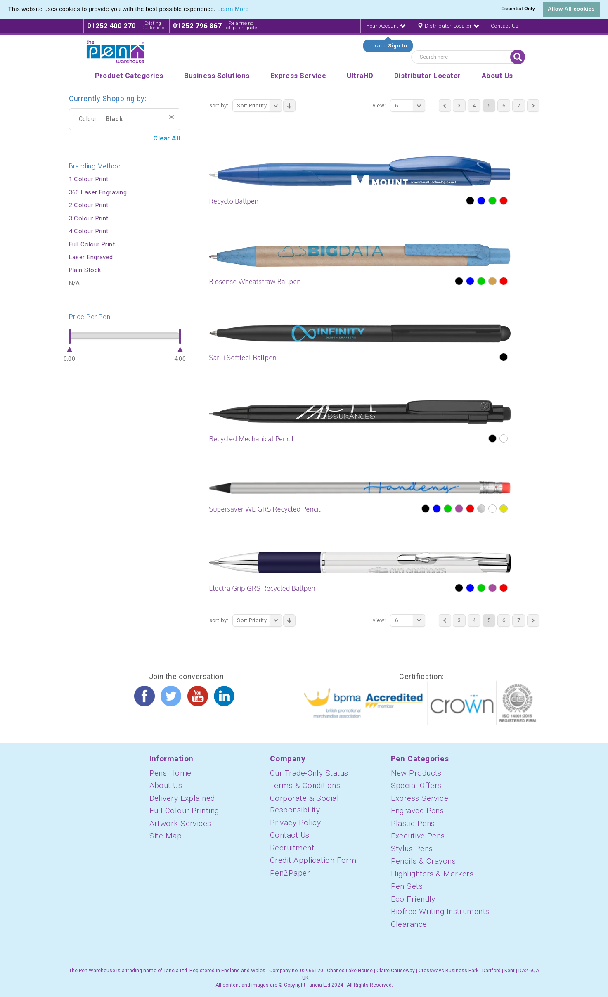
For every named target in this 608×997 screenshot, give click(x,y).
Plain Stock (85, 270)
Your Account (386, 26)
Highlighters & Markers (432, 874)
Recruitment (292, 848)
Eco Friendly (413, 899)
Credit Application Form (313, 860)
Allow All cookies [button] (571, 9)
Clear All (166, 138)
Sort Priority (259, 105)
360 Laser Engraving (98, 192)
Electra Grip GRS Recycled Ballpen (262, 588)
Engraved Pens (417, 810)
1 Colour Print (89, 179)
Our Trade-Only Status (309, 773)
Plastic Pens (413, 823)
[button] (252, 10)
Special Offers (416, 785)
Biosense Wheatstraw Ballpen (255, 281)
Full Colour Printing (184, 810)
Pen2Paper (290, 873)
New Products (416, 773)
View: (379, 105)
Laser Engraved (91, 257)
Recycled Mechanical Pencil (251, 439)
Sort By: (219, 105)
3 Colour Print (89, 218)
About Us (165, 785)
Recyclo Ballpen (234, 201)
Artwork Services (180, 823)
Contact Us (505, 26)
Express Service (420, 798)
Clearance (409, 924)
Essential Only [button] (518, 8)
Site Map (165, 836)
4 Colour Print (89, 231)
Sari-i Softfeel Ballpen (243, 357)
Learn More (233, 9)
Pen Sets (407, 886)
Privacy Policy (295, 822)
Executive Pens (418, 836)
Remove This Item (171, 117)
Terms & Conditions (305, 785)
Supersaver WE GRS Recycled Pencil (265, 509)
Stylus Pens (412, 848)
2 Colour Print (89, 205)
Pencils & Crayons (423, 861)
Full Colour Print (92, 244)
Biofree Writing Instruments (440, 911)
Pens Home (170, 773)
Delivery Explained (182, 798)
